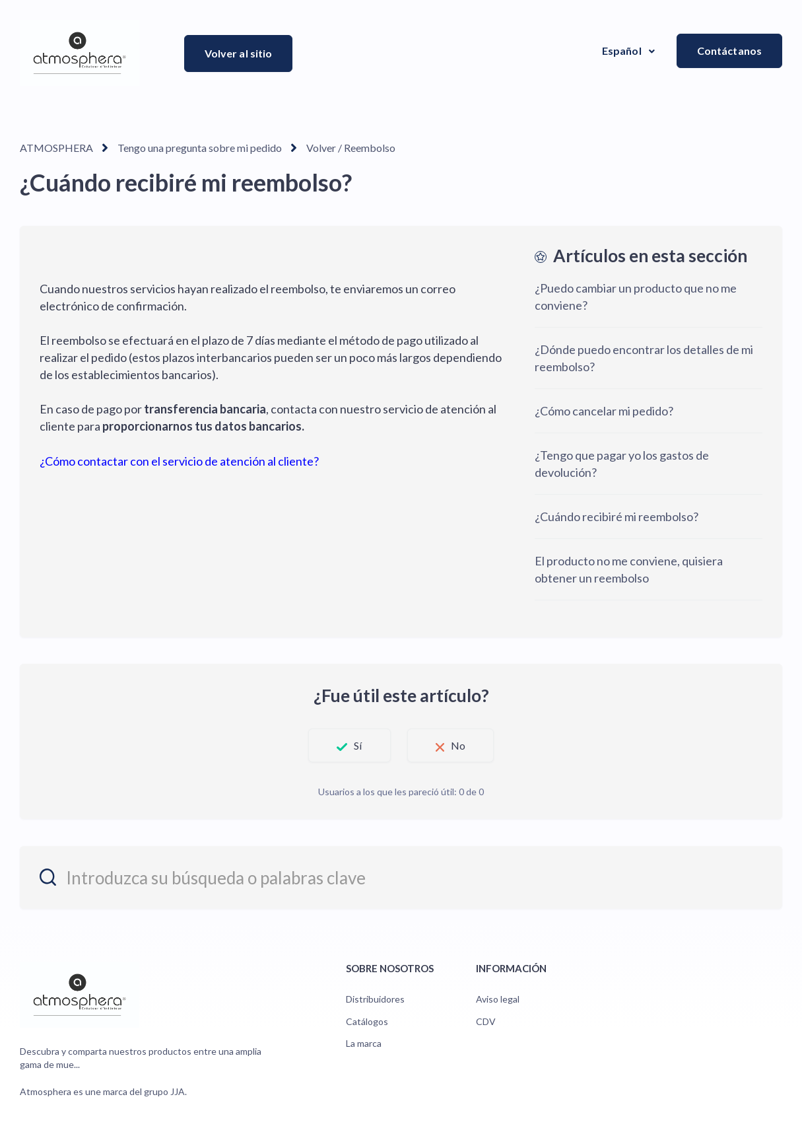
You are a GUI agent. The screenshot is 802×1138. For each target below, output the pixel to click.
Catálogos (367, 1021)
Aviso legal (497, 999)
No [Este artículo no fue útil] (458, 745)
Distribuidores (375, 999)
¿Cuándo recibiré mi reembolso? (616, 516)
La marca (364, 1043)
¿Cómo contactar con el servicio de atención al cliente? (179, 461)
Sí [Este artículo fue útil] (358, 745)
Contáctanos (729, 50)
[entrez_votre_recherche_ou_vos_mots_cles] (401, 877)
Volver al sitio (239, 53)
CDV (486, 1021)
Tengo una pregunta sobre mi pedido (199, 147)
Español (623, 50)
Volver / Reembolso (350, 147)
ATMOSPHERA (56, 147)
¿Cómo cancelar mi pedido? (604, 411)
